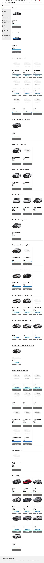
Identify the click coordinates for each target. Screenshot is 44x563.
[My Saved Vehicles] (41, 0)
